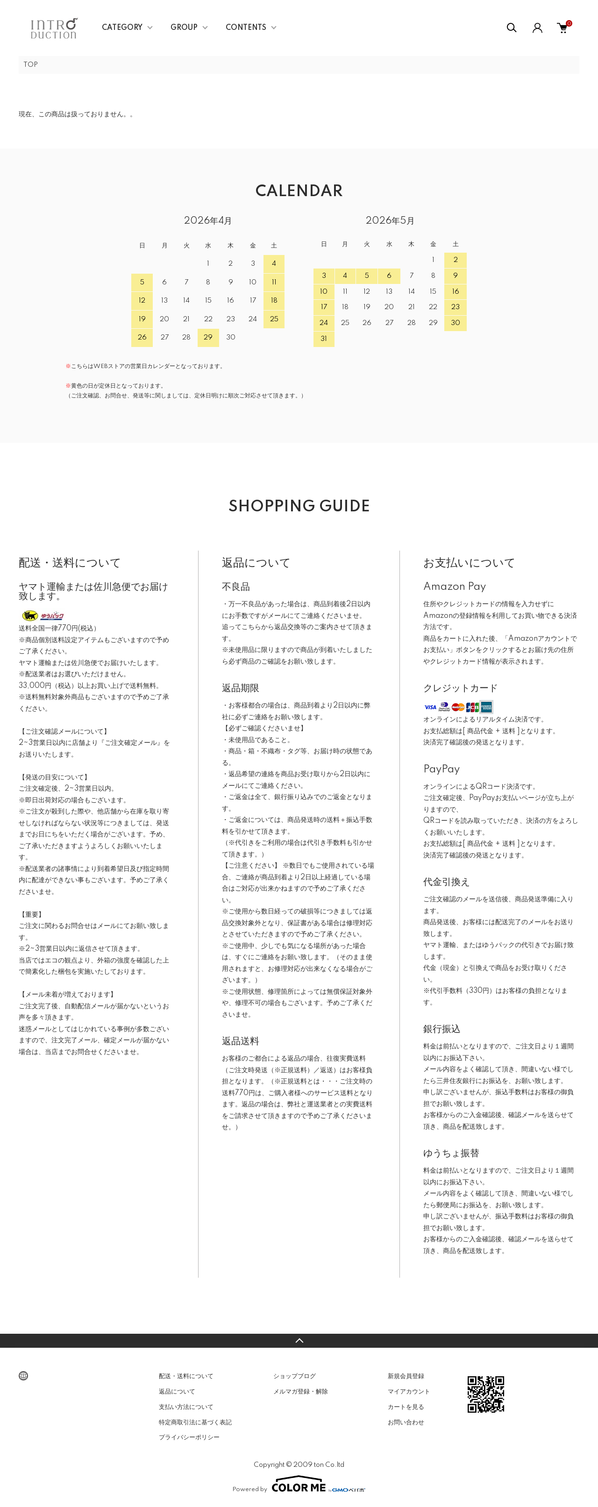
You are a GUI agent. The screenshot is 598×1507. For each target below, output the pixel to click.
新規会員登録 (406, 1377)
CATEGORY (122, 28)
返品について (177, 1392)
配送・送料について (186, 1377)
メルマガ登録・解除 (300, 1392)
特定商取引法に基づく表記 (195, 1423)
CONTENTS (246, 28)
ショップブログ (294, 1377)
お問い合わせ (406, 1423)
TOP (31, 65)
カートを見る (406, 1408)
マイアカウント (409, 1392)
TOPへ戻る (299, 1342)
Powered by (299, 1484)
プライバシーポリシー (189, 1438)
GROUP (184, 28)
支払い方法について (186, 1408)
